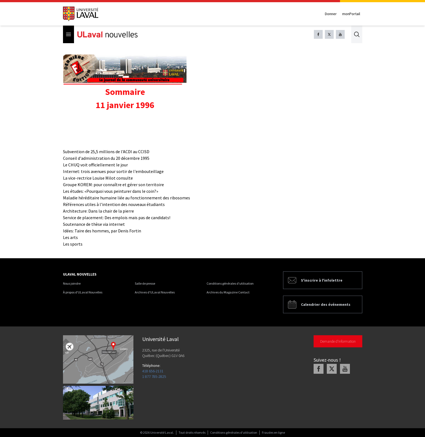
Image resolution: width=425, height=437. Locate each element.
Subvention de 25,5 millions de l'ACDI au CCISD (106, 151)
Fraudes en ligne (273, 432)
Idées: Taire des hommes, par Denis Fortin (102, 230)
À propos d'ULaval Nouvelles (82, 292)
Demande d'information (338, 341)
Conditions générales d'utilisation (230, 283)
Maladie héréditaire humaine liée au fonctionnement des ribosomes (126, 197)
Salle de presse (145, 283)
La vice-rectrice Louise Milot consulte (98, 178)
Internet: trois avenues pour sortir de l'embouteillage (113, 171)
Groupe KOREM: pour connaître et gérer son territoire (113, 184)
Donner (331, 13)
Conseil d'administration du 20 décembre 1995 (106, 158)
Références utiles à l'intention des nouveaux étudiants (114, 204)
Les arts (70, 237)
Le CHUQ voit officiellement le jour (95, 164)
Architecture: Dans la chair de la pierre (98, 211)
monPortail (351, 13)
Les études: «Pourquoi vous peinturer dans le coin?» (110, 191)
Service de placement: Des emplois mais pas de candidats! (116, 217)
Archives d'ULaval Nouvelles (155, 292)
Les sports (73, 244)
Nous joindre (72, 283)
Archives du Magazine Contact (228, 292)
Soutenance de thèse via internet (94, 224)
